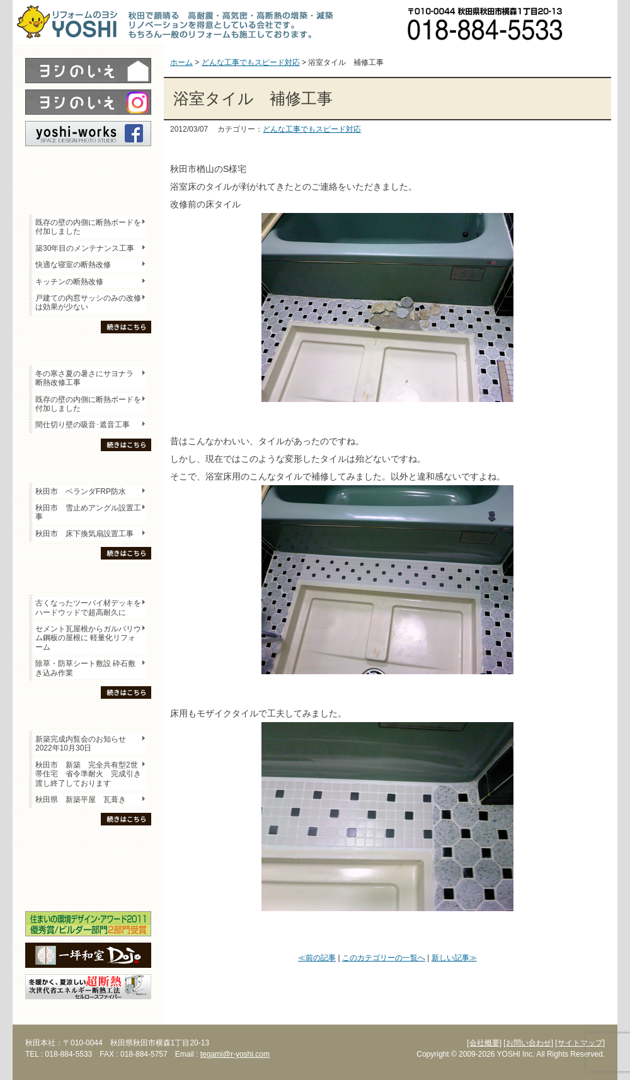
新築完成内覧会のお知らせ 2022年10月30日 (80, 743)
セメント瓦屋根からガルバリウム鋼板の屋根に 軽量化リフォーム (88, 638)
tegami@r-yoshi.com (235, 1054)
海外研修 (88, 889)
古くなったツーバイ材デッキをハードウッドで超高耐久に (88, 607)
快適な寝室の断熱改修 (73, 264)
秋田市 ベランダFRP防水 (80, 491)
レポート (88, 168)
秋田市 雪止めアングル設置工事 (88, 512)
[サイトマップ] (580, 1042)
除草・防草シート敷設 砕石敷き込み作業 (85, 668)
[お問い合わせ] (528, 1042)
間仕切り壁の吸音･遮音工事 (82, 424)
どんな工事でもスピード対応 (312, 129)
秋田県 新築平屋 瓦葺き (80, 799)
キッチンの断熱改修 (73, 281)
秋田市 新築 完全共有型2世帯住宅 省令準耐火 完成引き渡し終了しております (88, 774)
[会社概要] (484, 1042)
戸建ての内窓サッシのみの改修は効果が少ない (88, 302)
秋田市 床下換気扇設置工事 (84, 533)
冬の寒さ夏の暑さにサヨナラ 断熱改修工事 (84, 378)
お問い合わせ (595, 22)
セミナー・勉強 (88, 867)
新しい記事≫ (454, 957)
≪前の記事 (317, 957)
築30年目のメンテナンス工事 (84, 248)
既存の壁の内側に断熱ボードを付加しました (88, 227)
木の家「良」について (88, 845)
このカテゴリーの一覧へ (383, 957)
